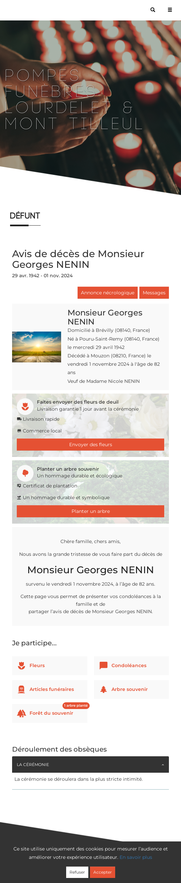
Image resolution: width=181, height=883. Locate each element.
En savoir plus (136, 857)
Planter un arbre (91, 511)
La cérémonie (33, 764)
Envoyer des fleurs (90, 445)
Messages (154, 293)
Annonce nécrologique (107, 293)
